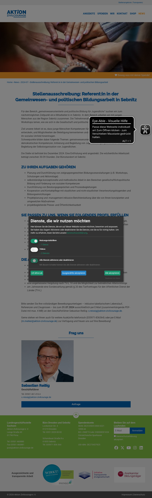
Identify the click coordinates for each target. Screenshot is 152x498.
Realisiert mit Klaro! (112, 278)
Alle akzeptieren (112, 273)
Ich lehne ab (36, 273)
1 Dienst (43, 244)
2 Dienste (44, 253)
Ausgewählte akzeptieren (73, 273)
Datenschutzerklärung (77, 233)
